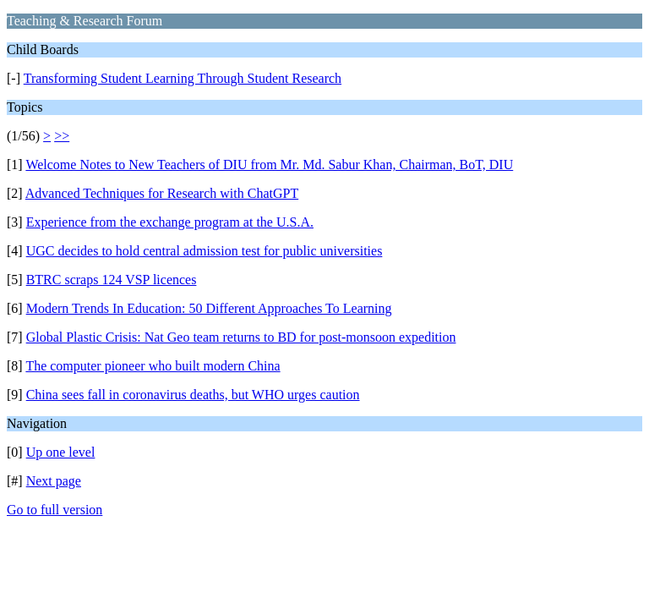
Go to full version (54, 509)
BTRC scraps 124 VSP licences (111, 279)
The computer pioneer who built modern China (152, 366)
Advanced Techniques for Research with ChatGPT (161, 193)
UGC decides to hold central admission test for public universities (204, 251)
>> (61, 136)
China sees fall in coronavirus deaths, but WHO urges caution (193, 394)
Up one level (60, 452)
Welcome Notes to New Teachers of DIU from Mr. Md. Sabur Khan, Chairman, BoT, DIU (269, 164)
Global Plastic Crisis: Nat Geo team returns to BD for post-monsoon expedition (241, 337)
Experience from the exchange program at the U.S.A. (170, 222)
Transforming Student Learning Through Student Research (182, 78)
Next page (53, 481)
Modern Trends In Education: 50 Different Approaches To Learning (209, 308)
